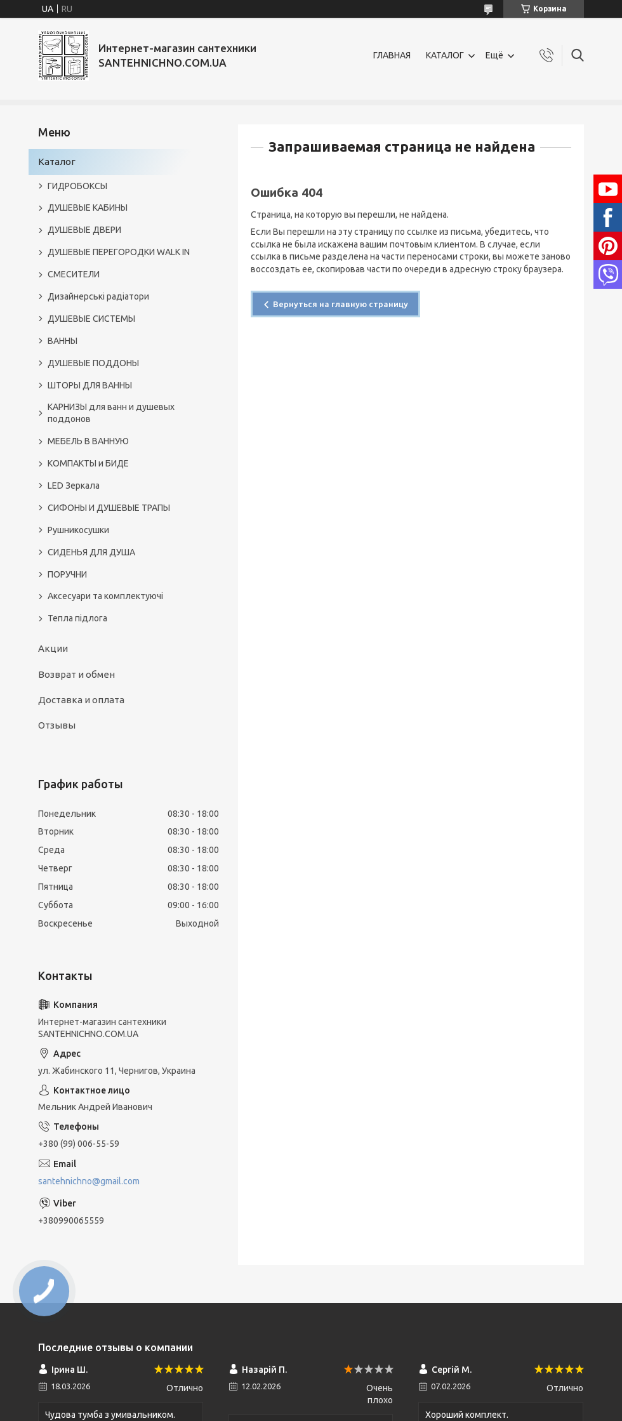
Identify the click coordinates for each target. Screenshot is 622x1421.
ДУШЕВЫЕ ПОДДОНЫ (93, 363)
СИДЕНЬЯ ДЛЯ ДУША (91, 552)
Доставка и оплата (81, 699)
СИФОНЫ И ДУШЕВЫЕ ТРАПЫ (109, 508)
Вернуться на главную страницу (340, 304)
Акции (53, 648)
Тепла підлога (77, 618)
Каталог (57, 161)
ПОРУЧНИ (67, 574)
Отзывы (57, 725)
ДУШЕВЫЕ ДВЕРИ (84, 230)
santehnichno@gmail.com (89, 1181)
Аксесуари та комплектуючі (105, 596)
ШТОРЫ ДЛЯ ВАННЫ (90, 385)
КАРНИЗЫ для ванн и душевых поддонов (111, 413)
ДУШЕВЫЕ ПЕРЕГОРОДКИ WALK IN (119, 252)
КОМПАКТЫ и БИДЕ (88, 463)
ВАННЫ (62, 341)
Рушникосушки (78, 530)
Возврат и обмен (76, 674)
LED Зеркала (74, 485)
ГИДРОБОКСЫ (77, 186)
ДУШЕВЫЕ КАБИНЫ (88, 207)
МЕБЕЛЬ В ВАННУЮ (88, 441)
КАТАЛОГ (445, 55)
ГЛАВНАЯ (392, 55)
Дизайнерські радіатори (98, 296)
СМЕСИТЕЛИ (74, 274)
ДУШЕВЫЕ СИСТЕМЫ (91, 319)
